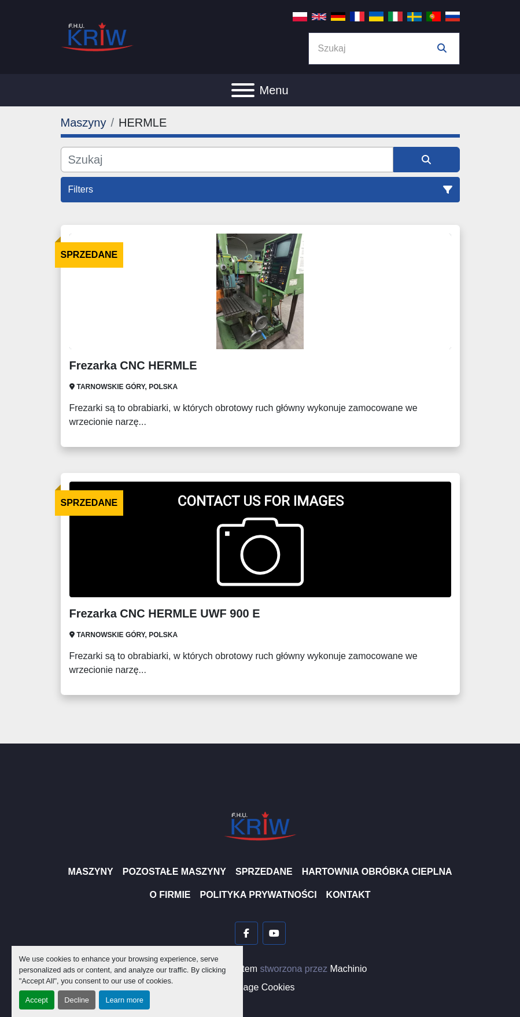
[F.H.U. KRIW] (260, 825)
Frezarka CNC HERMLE (133, 365)
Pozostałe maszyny (174, 872)
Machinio (348, 969)
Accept (36, 1000)
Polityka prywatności (258, 895)
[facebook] (246, 933)
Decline (76, 1000)
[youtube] (274, 933)
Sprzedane (264, 872)
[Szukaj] (227, 159)
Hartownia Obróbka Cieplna (377, 872)
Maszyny (90, 872)
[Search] (376, 49)
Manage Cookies (259, 987)
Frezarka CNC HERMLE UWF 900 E (164, 613)
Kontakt (348, 895)
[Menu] (243, 90)
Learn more (124, 1000)
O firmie (169, 895)
